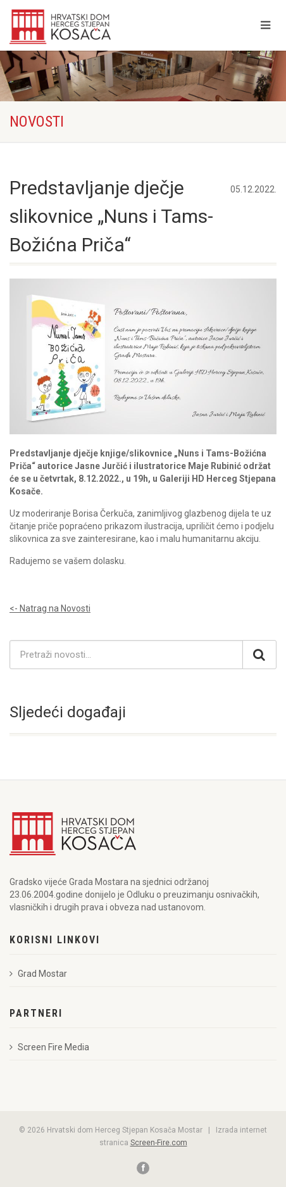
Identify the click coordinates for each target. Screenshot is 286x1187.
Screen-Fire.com (158, 1142)
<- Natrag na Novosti (49, 608)
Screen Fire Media (49, 1047)
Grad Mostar (38, 974)
